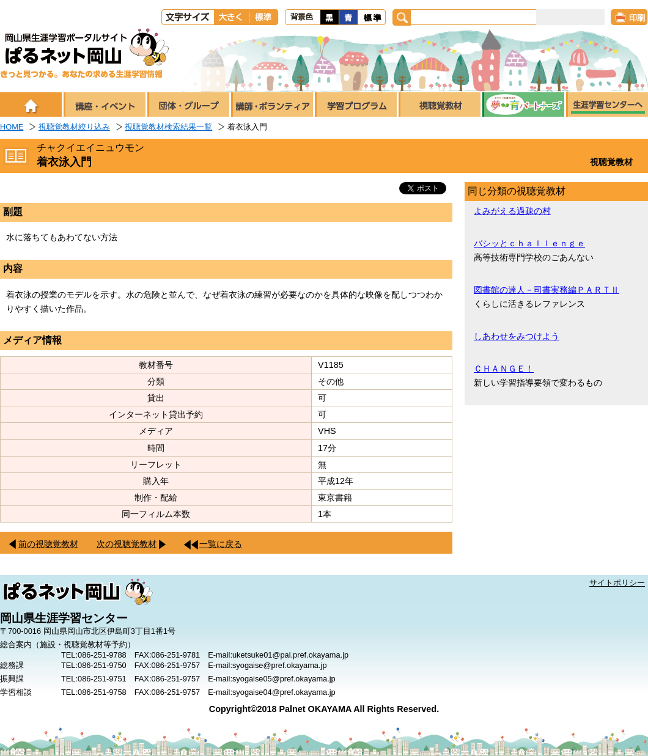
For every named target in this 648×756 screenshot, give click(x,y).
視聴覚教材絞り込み (74, 126)
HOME (11, 126)
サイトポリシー (617, 582)
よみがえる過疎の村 (512, 211)
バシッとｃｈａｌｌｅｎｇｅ (529, 243)
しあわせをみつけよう (516, 336)
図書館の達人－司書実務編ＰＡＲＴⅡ (546, 290)
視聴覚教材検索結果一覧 (168, 126)
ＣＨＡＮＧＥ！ (504, 368)
